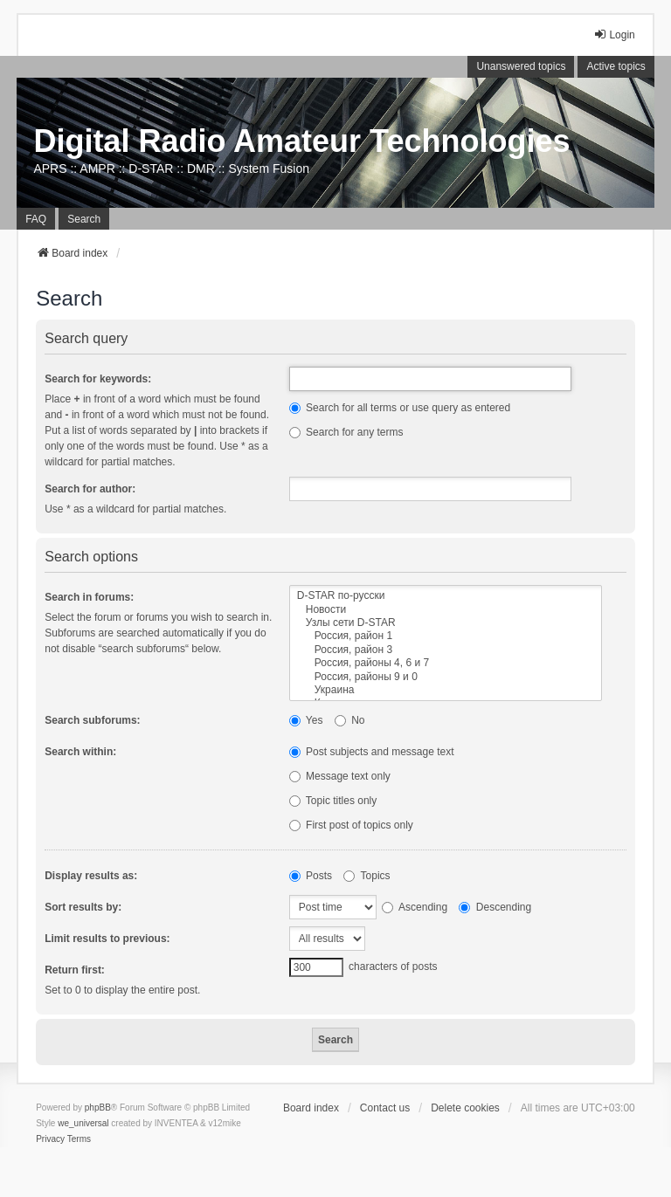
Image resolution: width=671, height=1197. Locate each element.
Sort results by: (83, 907)
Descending (495, 907)
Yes (306, 720)
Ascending (414, 907)
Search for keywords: (98, 379)
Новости (445, 609)
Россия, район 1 (445, 636)
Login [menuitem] (613, 34)
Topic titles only (333, 801)
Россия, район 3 (445, 650)
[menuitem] (50, 1139)
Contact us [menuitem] (385, 1108)
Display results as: (91, 876)
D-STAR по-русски (445, 595)
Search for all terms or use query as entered (399, 408)
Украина (445, 690)
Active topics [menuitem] (615, 66)
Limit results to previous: (107, 938)
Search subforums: (92, 720)
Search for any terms (346, 432)
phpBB (98, 1107)
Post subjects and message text (371, 752)
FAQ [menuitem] (35, 219)
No (350, 720)
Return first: (75, 970)
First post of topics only (351, 825)
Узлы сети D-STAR (445, 622)
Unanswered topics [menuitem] (520, 66)
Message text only (340, 776)
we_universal (83, 1123)
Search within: (80, 752)
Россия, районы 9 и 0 (445, 677)
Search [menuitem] (83, 219)
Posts (310, 876)
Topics (366, 876)
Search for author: (90, 489)
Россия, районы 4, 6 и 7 (445, 663)
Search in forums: (89, 597)
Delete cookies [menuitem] (465, 1108)
